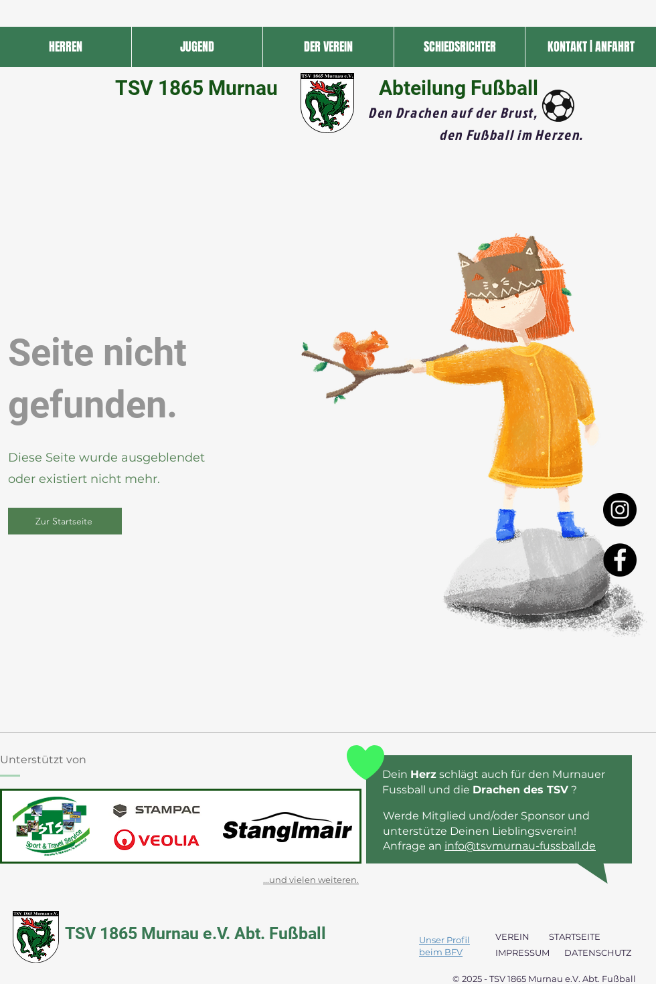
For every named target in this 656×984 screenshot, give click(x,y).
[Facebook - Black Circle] (620, 560)
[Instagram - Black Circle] (620, 509)
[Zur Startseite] (65, 521)
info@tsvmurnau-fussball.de (520, 846)
